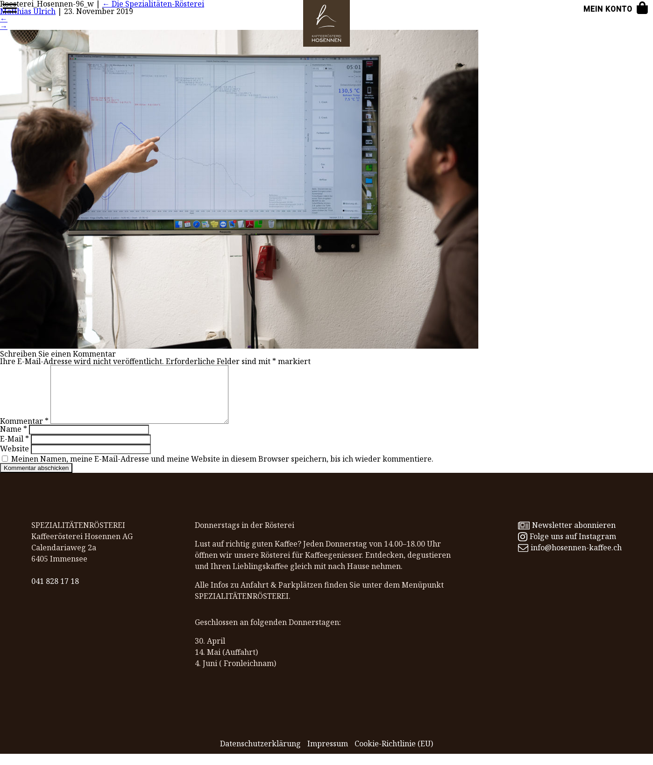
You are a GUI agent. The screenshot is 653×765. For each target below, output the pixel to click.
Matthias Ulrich (28, 11)
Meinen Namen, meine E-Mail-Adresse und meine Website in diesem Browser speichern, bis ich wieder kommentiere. (222, 470)
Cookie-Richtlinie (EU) (394, 755)
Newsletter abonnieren (567, 536)
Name (13, 440)
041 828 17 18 (55, 592)
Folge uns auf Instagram (567, 547)
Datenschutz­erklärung (260, 755)
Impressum (327, 755)
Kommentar (24, 432)
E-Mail (14, 450)
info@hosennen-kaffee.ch (570, 559)
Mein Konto (607, 9)
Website (14, 460)
